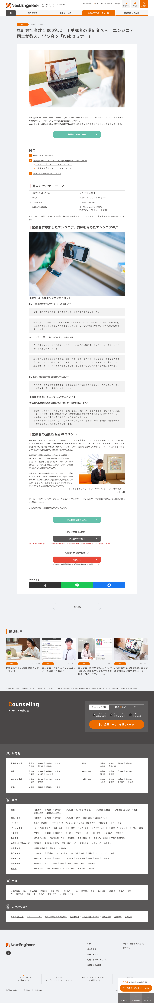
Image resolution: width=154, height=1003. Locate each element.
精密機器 (44, 891)
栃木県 (40, 771)
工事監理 (105, 858)
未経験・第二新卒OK (90, 916)
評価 (83, 853)
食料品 (41, 894)
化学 (129, 891)
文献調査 (37, 853)
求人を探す (32, 13)
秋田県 (31, 766)
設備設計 (48, 833)
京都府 (111, 763)
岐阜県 (31, 787)
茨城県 (31, 771)
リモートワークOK (34, 916)
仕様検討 (37, 810)
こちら (64, 507)
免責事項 (38, 990)
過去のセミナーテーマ (43, 155)
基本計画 (37, 858)
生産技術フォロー (54, 812)
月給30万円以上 (17, 916)
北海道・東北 (16, 763)
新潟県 (31, 779)
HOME (11, 13)
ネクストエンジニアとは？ (103, 3)
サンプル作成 (62, 853)
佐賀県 (111, 779)
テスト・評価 (116, 823)
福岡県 (103, 779)
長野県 (40, 782)
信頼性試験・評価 (57, 838)
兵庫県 (129, 763)
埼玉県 (57, 771)
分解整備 (62, 848)
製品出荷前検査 (84, 838)
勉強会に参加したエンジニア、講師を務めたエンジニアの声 (60, 160)
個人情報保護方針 (12, 990)
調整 (62, 863)
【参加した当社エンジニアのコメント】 (53, 164)
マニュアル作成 (68, 868)
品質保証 (14, 838)
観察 (112, 853)
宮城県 (57, 763)
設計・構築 (58, 828)
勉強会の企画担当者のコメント (47, 173)
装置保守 (107, 843)
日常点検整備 (39, 848)
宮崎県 (111, 782)
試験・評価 (38, 812)
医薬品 (121, 891)
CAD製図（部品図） (123, 810)
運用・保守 (70, 828)
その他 (13, 868)
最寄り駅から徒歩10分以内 (56, 916)
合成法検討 (49, 853)
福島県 (48, 766)
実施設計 (58, 858)
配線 (55, 863)
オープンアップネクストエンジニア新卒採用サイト (95, 978)
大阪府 (120, 763)
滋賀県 (103, 763)
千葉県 (31, 774)
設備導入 (58, 833)
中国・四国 (87, 771)
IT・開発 (15, 823)
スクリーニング (101, 853)
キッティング (83, 828)
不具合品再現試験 (118, 838)
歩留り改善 (108, 833)
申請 (97, 858)
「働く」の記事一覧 (63, 688)
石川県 (48, 779)
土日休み (118, 916)
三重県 (57, 787)
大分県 (103, 782)
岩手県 (48, 763)
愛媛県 (111, 774)
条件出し (48, 843)
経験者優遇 (74, 916)
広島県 (120, 771)
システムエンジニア (87, 823)
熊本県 (129, 779)
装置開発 (37, 843)
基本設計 (48, 810)
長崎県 (120, 779)
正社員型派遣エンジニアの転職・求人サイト (20, 688)
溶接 (69, 863)
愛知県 (48, 787)
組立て (47, 863)
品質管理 (71, 838)
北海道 (31, 763)
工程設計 (37, 833)
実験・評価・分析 (69, 843)
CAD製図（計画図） (84, 810)
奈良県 (103, 766)
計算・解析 (80, 858)
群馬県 (48, 771)
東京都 (40, 774)
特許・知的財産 (53, 868)
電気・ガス (52, 894)
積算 (90, 858)
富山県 (40, 779)
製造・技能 (15, 863)
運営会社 (117, 3)
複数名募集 (106, 916)
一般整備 (51, 848)
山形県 (40, 766)
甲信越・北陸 (16, 779)
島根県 (103, 771)
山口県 (129, 771)
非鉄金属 (101, 891)
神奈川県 (49, 774)
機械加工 (37, 863)
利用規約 (27, 990)
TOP (89, 944)
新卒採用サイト (88, 3)
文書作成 (81, 868)
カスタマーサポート (100, 828)
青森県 (40, 763)
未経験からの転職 (131, 13)
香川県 (103, 774)
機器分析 (74, 853)
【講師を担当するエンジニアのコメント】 (54, 168)
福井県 (57, 779)
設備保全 (119, 833)
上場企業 (128, 916)
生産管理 (77, 833)
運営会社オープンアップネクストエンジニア (59, 978)
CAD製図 (69, 810)
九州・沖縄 (87, 779)
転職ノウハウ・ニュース (98, 13)
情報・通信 (55, 891)
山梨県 (31, 782)
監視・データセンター (120, 828)
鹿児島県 (121, 782)
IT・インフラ (16, 828)
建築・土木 (15, 858)
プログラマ (102, 823)
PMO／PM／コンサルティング (64, 823)
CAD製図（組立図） (104, 810)
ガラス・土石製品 (81, 891)
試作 (78, 818)
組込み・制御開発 (41, 823)
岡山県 (111, 771)
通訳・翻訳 (38, 868)
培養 (90, 853)
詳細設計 (58, 810)
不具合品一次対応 (101, 838)
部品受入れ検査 (40, 838)
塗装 (76, 863)
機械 (13, 810)
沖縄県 (130, 782)
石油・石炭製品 (17, 894)
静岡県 (40, 787)
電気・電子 (15, 818)
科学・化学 (15, 853)
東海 (13, 787)
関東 (13, 771)
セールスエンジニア (42, 828)
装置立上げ (96, 843)
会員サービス (65, 13)
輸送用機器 (15, 891)
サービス (63, 894)
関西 (84, 763)
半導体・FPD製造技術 (20, 843)
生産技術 (14, 833)
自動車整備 (15, 848)
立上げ (68, 833)
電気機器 (33, 891)
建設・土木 (31, 894)
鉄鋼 (92, 891)
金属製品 (112, 891)
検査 (83, 863)
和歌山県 (112, 766)
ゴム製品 (66, 891)
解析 (136, 810)
